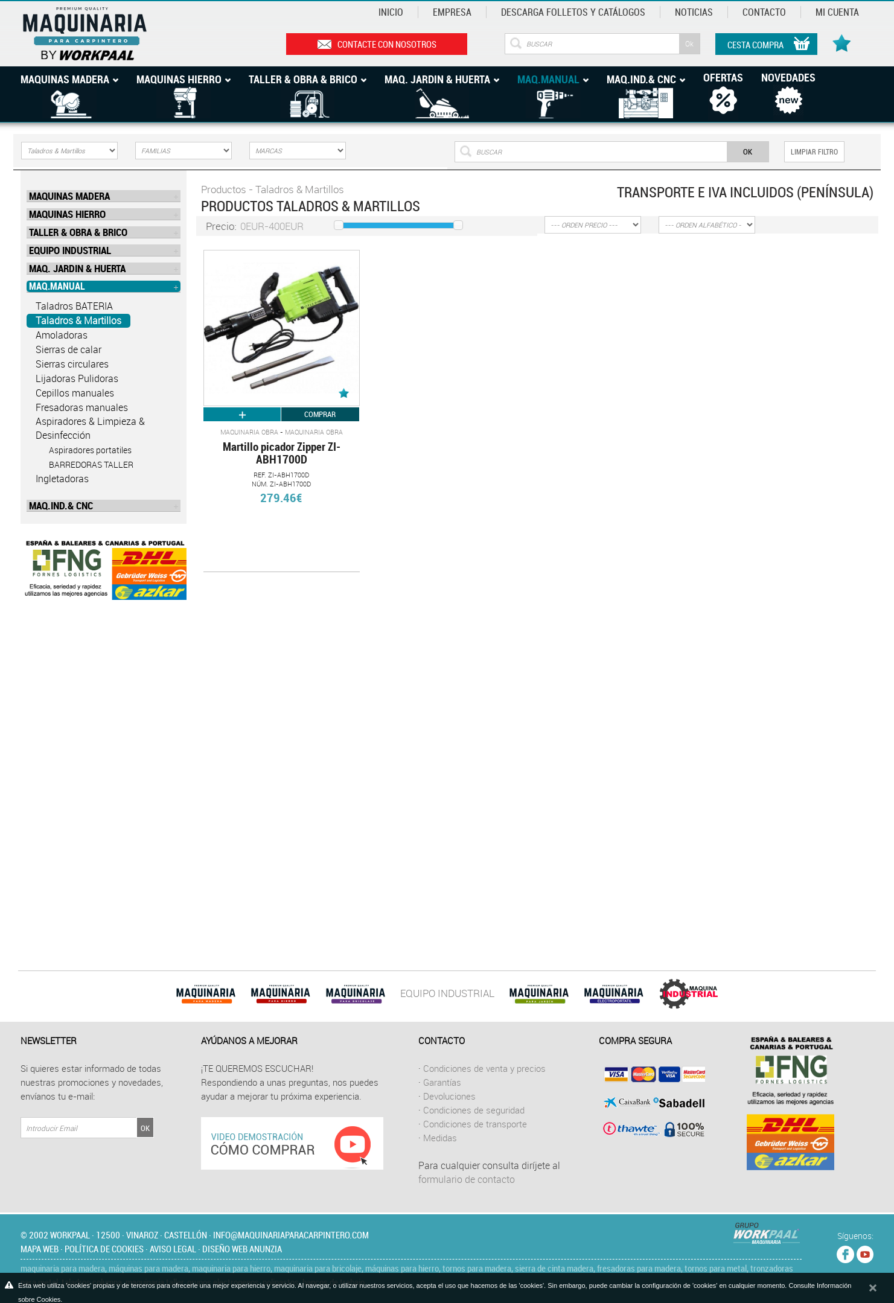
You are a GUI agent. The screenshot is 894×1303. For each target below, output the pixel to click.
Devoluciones (449, 1096)
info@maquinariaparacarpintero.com (291, 1235)
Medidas (440, 1138)
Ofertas (723, 77)
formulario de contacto (466, 1179)
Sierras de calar (68, 349)
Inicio (390, 12)
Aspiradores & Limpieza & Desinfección (90, 428)
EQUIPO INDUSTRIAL (447, 993)
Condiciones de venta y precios (484, 1068)
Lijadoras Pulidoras (77, 378)
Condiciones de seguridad (474, 1110)
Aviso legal (173, 1249)
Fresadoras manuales (82, 407)
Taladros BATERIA (74, 306)
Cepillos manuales (75, 393)
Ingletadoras (62, 478)
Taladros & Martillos (78, 320)
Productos (223, 189)
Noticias (694, 12)
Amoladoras (62, 335)
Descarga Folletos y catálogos (573, 12)
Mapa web (40, 1249)
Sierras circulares (72, 364)
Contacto (764, 12)
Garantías (442, 1082)
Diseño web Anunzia (242, 1249)
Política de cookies (104, 1249)
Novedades (788, 77)
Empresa (452, 12)
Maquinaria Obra (249, 431)
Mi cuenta (837, 12)
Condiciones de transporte (475, 1124)
